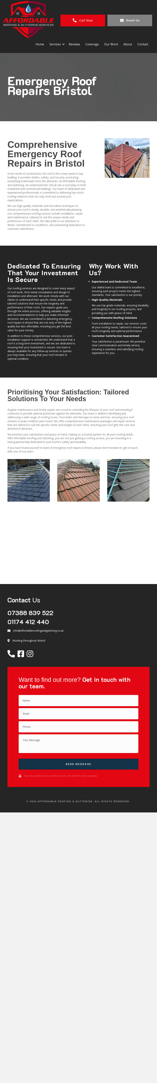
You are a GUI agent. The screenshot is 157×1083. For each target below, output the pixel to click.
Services (53, 43)
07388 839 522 (30, 612)
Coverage (91, 43)
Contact (141, 43)
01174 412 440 (28, 621)
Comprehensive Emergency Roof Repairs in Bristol (46, 153)
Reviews (73, 43)
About (126, 43)
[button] (62, 43)
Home (38, 43)
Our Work (110, 43)
